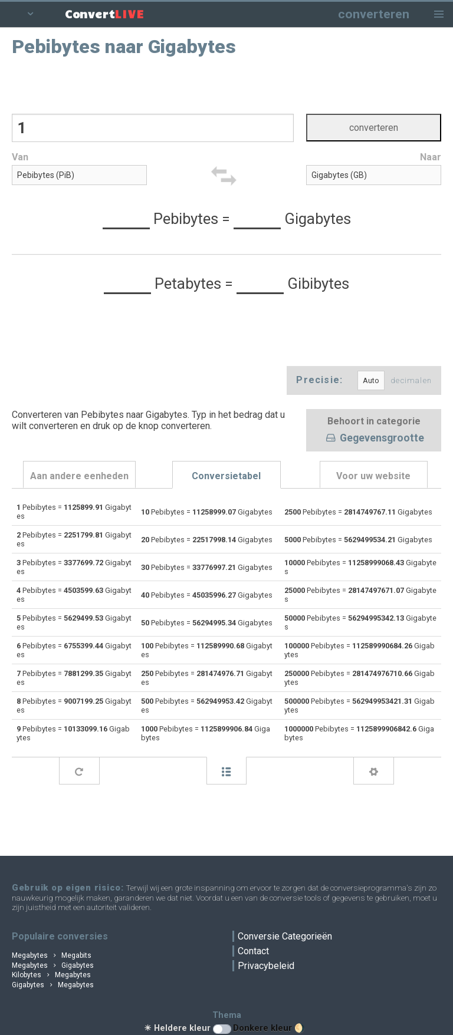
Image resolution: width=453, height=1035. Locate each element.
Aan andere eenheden (79, 476)
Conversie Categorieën (285, 936)
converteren (373, 13)
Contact (253, 951)
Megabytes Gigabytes (53, 965)
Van (20, 157)
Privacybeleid (266, 965)
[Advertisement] (226, 84)
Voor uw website (373, 476)
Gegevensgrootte (374, 438)
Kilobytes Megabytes (51, 975)
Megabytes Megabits (51, 955)
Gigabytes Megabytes (53, 985)
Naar (430, 157)
